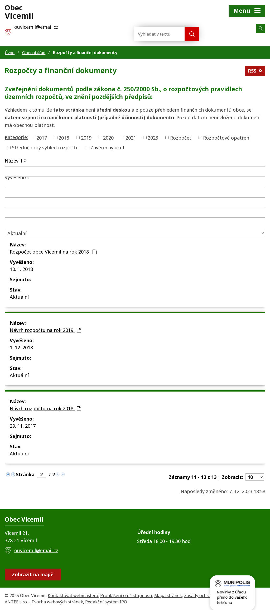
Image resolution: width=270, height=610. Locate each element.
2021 (131, 137)
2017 (41, 137)
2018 (64, 137)
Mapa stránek (168, 595)
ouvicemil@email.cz (36, 550)
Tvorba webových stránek (57, 602)
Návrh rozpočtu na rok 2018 (45, 408)
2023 (153, 137)
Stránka (25, 474)
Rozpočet (180, 137)
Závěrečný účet (107, 147)
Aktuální (19, 297)
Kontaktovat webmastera (73, 595)
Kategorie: (16, 137)
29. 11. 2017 (23, 426)
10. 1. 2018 (21, 269)
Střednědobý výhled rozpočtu (45, 147)
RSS (255, 71)
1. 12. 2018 (21, 347)
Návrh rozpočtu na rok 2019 (45, 330)
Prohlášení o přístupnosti (126, 595)
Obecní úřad (33, 52)
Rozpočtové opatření (226, 137)
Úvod (10, 52)
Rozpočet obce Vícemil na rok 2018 (53, 252)
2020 (108, 137)
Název (13, 160)
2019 (86, 137)
